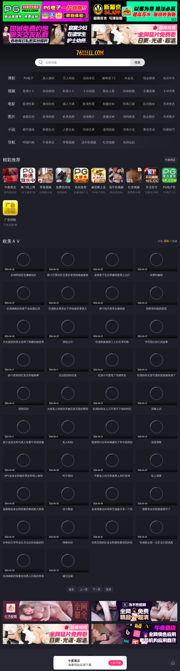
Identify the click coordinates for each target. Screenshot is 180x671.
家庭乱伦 (48, 129)
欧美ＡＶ (69, 91)
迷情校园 (109, 129)
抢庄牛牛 (169, 78)
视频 (11, 90)
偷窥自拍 (28, 117)
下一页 (96, 589)
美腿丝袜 (109, 117)
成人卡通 (69, 104)
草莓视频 (69, 142)
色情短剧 (129, 142)
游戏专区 (89, 78)
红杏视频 (109, 142)
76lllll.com (90, 53)
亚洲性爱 (28, 104)
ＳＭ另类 (169, 91)
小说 (11, 129)
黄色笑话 (149, 129)
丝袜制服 (129, 91)
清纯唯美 (129, 117)
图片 (11, 116)
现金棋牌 (149, 78)
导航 (11, 142)
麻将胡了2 (109, 78)
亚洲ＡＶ (28, 91)
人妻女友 (69, 129)
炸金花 (129, 78)
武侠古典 (89, 129)
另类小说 (129, 129)
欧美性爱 (89, 104)
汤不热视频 (88, 142)
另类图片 (169, 117)
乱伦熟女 (149, 104)
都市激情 (28, 129)
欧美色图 (69, 117)
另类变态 (169, 104)
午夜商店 (48, 142)
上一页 (84, 589)
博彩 (11, 78)
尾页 (108, 589)
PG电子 (28, 78)
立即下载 (116, 663)
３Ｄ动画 (89, 91)
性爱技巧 (169, 129)
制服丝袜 (109, 104)
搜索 (137, 62)
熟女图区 (149, 117)
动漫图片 (89, 117)
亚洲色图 (48, 117)
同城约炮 (28, 142)
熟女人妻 (109, 91)
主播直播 (149, 91)
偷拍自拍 (48, 104)
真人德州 (48, 78)
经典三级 (129, 104)
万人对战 (69, 78)
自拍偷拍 (48, 91)
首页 (71, 589)
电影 (11, 103)
